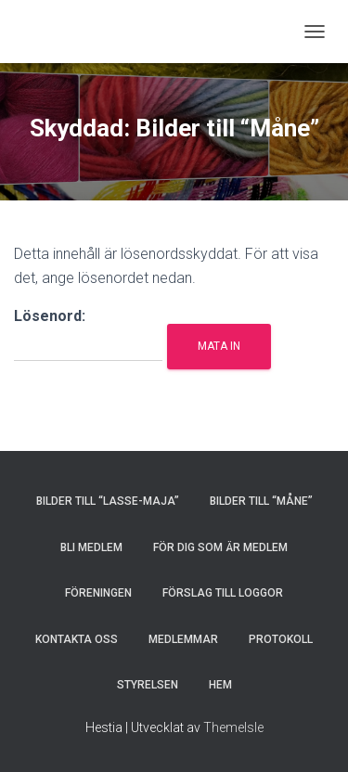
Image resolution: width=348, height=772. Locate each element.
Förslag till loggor (222, 592)
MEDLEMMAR (183, 639)
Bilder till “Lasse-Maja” (107, 501)
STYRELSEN (147, 684)
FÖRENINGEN (98, 592)
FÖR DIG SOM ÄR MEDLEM (220, 547)
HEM (220, 684)
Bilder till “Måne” (261, 501)
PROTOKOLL (281, 639)
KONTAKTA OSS (76, 639)
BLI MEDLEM (91, 547)
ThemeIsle (233, 727)
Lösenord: (88, 334)
